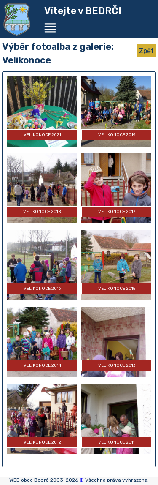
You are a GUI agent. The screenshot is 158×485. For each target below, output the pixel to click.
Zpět (146, 51)
